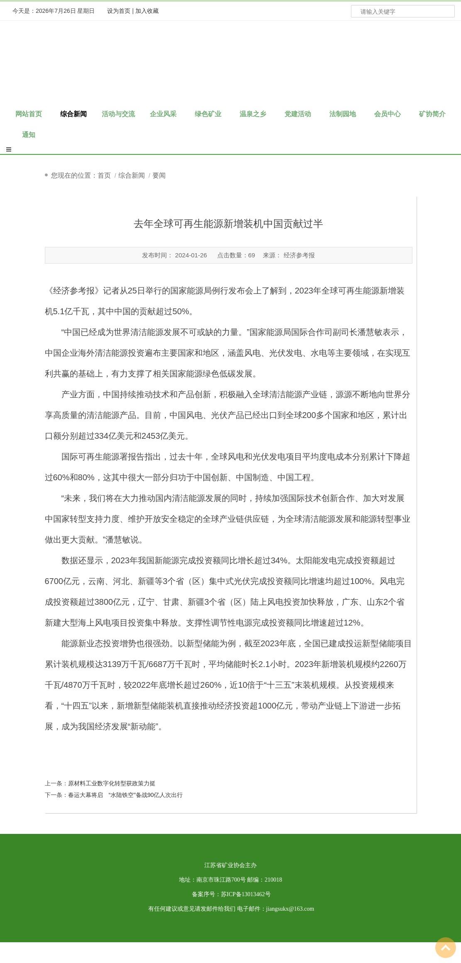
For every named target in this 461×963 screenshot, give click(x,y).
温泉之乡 (253, 113)
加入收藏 (147, 10)
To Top (445, 947)
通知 (28, 134)
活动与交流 (118, 113)
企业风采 (163, 113)
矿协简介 (432, 113)
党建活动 (297, 113)
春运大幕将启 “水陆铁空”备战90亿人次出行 (125, 795)
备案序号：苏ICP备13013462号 (231, 894)
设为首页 (118, 10)
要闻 (159, 175)
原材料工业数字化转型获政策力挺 (111, 783)
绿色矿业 (208, 113)
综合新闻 (73, 113)
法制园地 (342, 113)
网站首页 (28, 113)
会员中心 (387, 113)
